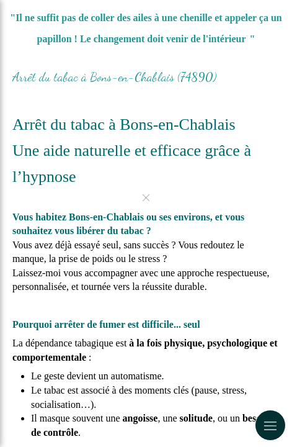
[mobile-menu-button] (270, 425)
